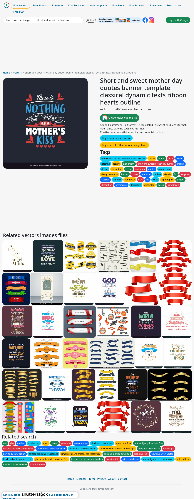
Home (6, 72)
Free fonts (58, 5)
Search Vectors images (18, 20)
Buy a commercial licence (116, 138)
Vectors (17, 72)
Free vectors (20, 5)
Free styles (155, 5)
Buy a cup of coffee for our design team (124, 145)
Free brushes (137, 5)
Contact (122, 479)
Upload (90, 20)
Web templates (98, 5)
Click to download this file (119, 118)
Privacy (101, 479)
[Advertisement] (97, 48)
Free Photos (40, 5)
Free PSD (18, 11)
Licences (81, 479)
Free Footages (76, 5)
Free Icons (118, 5)
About (111, 479)
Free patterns (175, 5)
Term (92, 479)
